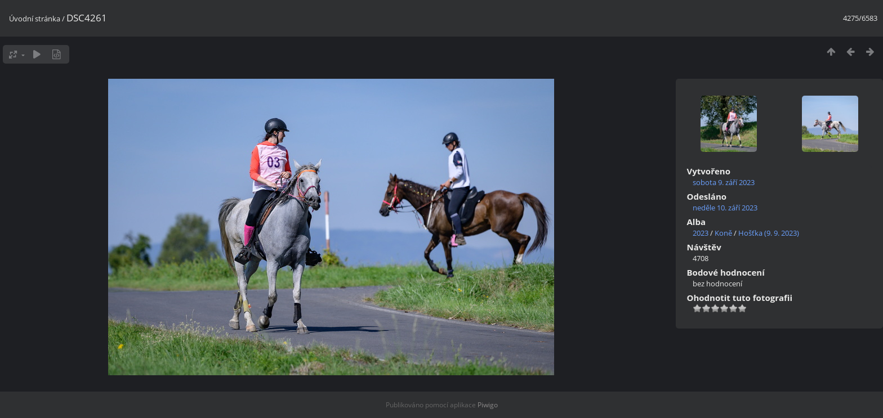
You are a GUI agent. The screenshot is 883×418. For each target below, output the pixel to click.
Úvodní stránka (34, 19)
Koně (723, 233)
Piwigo (488, 405)
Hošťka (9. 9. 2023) (768, 233)
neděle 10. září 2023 (725, 208)
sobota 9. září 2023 (724, 182)
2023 (700, 233)
